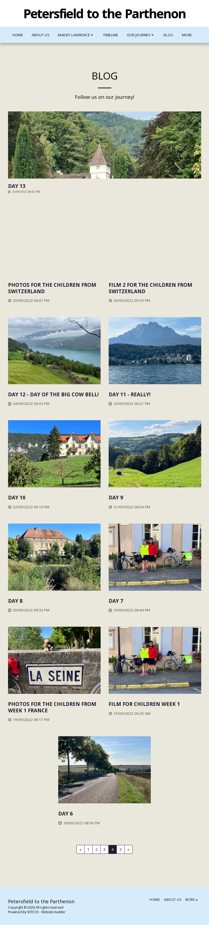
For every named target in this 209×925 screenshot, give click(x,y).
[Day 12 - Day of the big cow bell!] (54, 394)
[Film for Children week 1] (155, 704)
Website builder (53, 912)
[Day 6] (104, 813)
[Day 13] (104, 186)
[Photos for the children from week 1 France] (54, 707)
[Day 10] (54, 497)
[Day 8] (54, 601)
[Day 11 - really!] (155, 394)
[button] (76, 34)
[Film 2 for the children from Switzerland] (155, 288)
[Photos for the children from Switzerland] (54, 288)
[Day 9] (155, 497)
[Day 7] (155, 601)
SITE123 (33, 912)
